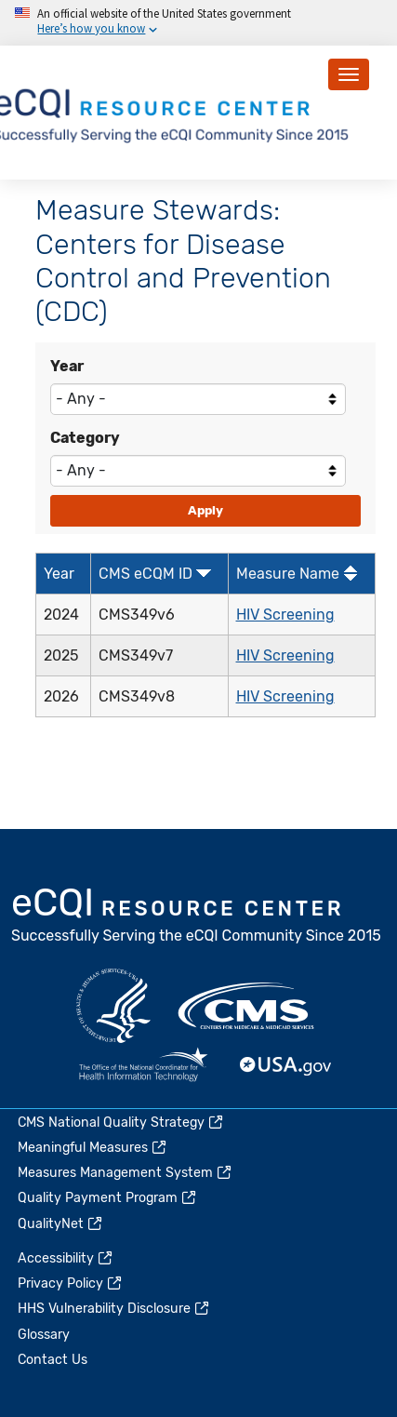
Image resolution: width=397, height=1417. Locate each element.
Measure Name (287, 573)
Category (85, 438)
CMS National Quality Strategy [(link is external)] (121, 1122)
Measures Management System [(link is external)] (125, 1173)
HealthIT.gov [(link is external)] (143, 1066)
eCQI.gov (197, 917)
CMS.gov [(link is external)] (247, 1006)
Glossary (44, 1335)
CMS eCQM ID (145, 573)
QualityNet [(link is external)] (61, 1224)
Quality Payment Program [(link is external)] (108, 1198)
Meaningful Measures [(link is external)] (93, 1148)
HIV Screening (285, 614)
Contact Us (52, 1360)
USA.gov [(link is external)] (286, 1066)
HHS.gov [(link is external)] (113, 1006)
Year (67, 366)
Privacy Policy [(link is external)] (71, 1283)
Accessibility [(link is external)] (66, 1258)
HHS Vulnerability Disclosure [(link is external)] (114, 1309)
